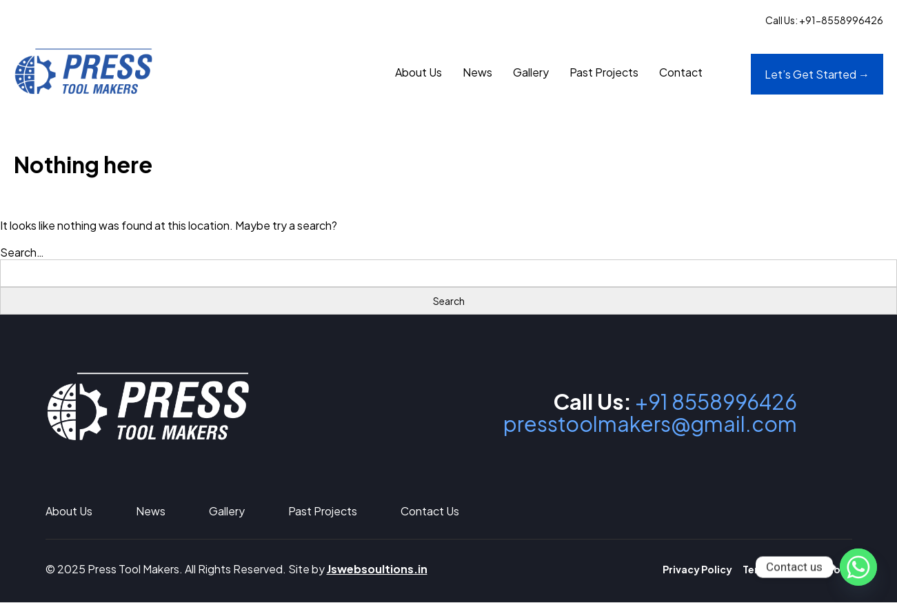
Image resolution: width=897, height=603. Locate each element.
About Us (418, 73)
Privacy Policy (697, 570)
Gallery (531, 73)
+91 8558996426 (712, 403)
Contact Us (430, 511)
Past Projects (604, 73)
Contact (681, 73)
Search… (22, 254)
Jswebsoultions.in (377, 569)
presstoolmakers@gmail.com (646, 424)
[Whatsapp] (858, 567)
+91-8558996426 (841, 20)
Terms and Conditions (797, 570)
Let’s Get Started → (817, 75)
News (477, 73)
